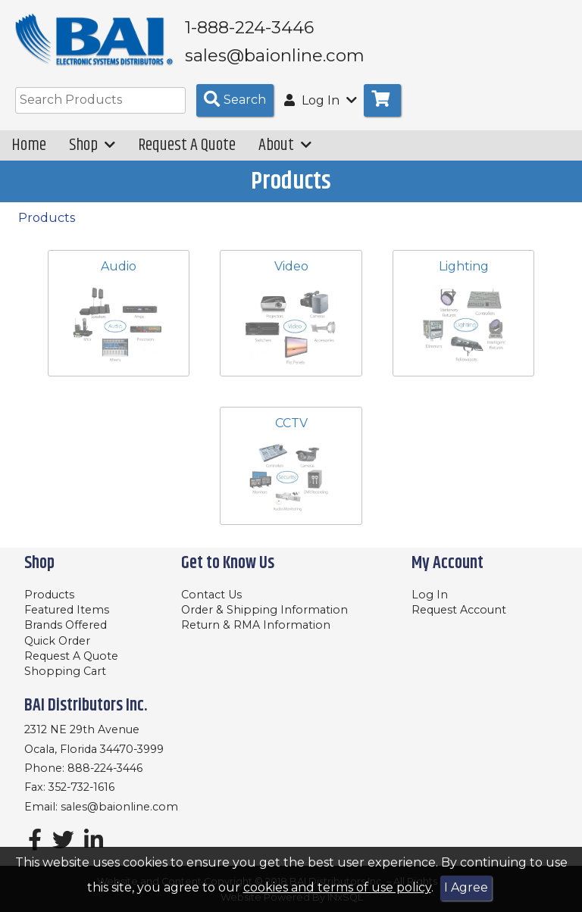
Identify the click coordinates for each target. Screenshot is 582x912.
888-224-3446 (104, 768)
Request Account (458, 610)
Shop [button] (92, 145)
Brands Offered (65, 625)
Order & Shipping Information (264, 610)
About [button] (284, 145)
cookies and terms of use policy (337, 887)
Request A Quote (187, 145)
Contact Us (211, 594)
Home (28, 145)
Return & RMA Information (255, 625)
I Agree (466, 887)
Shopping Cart (65, 671)
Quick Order (57, 641)
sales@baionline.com (119, 807)
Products (46, 218)
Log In (429, 594)
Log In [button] (320, 100)
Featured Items (66, 610)
